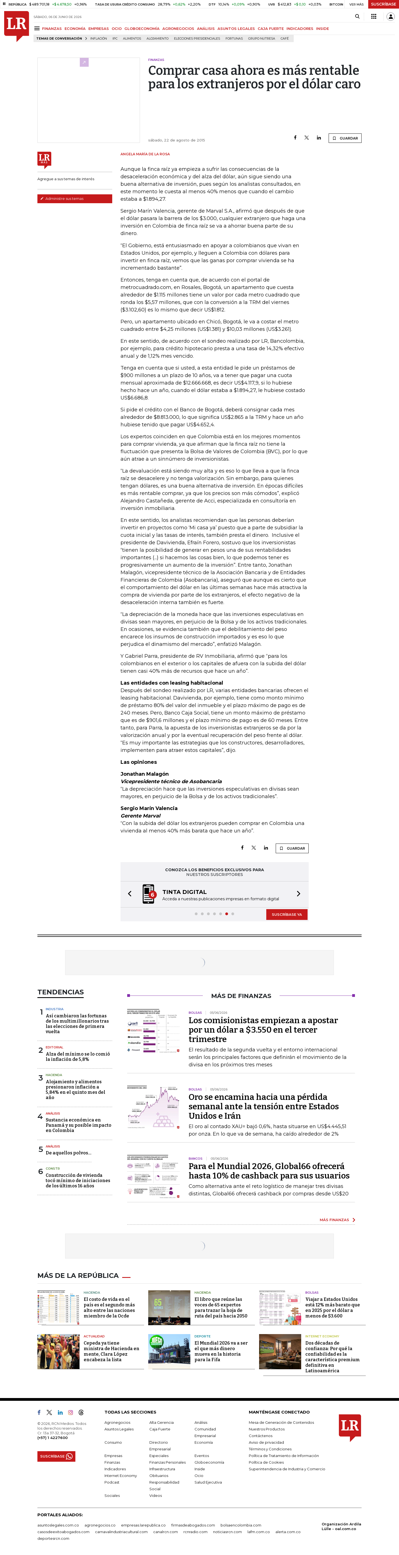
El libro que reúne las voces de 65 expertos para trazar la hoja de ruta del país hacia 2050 (221, 1308)
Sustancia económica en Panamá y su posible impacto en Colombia (78, 1125)
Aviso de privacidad (266, 1442)
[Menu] (38, 28)
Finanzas (112, 1462)
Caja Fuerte (159, 1429)
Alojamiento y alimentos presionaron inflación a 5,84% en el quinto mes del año (75, 1089)
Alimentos (132, 38)
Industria (54, 1009)
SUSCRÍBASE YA (287, 914)
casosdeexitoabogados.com (63, 1532)
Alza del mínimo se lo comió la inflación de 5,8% (78, 1056)
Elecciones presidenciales (197, 38)
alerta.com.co (288, 1532)
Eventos (202, 1455)
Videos (155, 1495)
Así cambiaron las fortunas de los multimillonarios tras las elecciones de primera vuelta (77, 1024)
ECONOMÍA (75, 28)
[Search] (357, 16)
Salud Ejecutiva (208, 1482)
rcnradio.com (195, 1532)
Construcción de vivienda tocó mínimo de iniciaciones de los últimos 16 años (78, 1180)
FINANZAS (52, 28)
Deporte (203, 1336)
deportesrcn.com (53, 1538)
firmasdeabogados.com (193, 1525)
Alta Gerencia (161, 1422)
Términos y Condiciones (270, 1449)
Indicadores (115, 1469)
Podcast (111, 1482)
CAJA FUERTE (271, 28)
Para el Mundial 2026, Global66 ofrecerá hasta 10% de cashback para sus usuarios (269, 1171)
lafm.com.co (258, 1532)
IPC (114, 38)
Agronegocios (117, 1422)
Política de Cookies (266, 1462)
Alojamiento (157, 38)
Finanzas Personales (167, 1462)
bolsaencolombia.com (241, 1525)
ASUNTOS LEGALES (236, 28)
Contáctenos (260, 1435)
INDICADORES (300, 28)
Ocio (199, 1475)
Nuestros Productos (267, 1429)
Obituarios (158, 1475)
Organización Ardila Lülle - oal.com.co (341, 1526)
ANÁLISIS (206, 28)
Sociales (112, 1495)
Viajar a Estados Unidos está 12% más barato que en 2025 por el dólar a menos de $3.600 (332, 1308)
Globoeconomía (209, 1462)
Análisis (53, 1113)
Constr (53, 1168)
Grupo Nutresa (261, 38)
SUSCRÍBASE (383, 4)
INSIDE (322, 28)
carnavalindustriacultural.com (121, 1532)
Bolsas (312, 1292)
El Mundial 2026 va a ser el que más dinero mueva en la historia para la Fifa (221, 1351)
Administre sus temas (61, 198)
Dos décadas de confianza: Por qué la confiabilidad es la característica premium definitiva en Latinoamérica (332, 1356)
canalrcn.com (165, 1532)
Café (285, 38)
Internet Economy (322, 1336)
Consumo (113, 1442)
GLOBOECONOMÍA (142, 28)
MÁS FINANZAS (334, 1220)
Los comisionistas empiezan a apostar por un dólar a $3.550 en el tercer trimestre (263, 1029)
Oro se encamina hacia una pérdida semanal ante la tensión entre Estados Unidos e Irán (264, 1106)
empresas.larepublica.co (143, 1525)
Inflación (98, 38)
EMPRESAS (98, 28)
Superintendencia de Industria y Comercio (287, 1469)
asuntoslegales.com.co (58, 1525)
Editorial (54, 1047)
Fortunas (234, 38)
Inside (200, 1469)
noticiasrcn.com (227, 1532)
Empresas (113, 1455)
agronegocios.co (100, 1525)
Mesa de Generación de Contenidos (281, 1422)
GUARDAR (345, 138)
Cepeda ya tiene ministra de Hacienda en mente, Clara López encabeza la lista (111, 1351)
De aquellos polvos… (68, 1153)
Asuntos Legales (119, 1429)
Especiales (158, 1455)
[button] (128, 894)
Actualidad (94, 1336)
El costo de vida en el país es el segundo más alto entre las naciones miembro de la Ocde (109, 1308)
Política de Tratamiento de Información (284, 1455)
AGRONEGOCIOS (178, 28)
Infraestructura (162, 1469)
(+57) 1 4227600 (52, 1437)
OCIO (117, 28)
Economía (204, 1442)
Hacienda (54, 1075)
